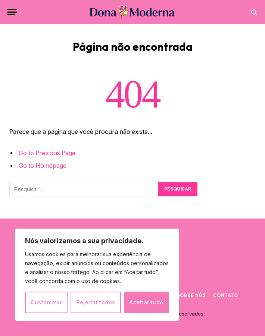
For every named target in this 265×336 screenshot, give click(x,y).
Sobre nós (191, 295)
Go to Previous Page (47, 153)
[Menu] (12, 12)
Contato (225, 295)
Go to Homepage (42, 165)
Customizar (46, 302)
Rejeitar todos (96, 302)
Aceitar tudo (146, 302)
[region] (97, 275)
